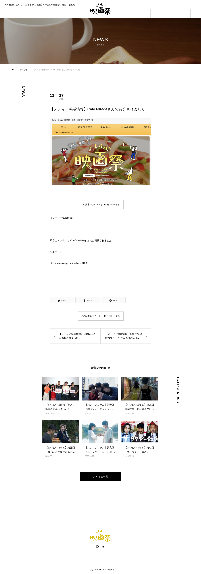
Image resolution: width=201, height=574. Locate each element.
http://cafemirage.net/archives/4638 (69, 263)
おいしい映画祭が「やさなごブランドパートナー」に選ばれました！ (160, 4)
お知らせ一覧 (100, 476)
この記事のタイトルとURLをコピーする (100, 204)
